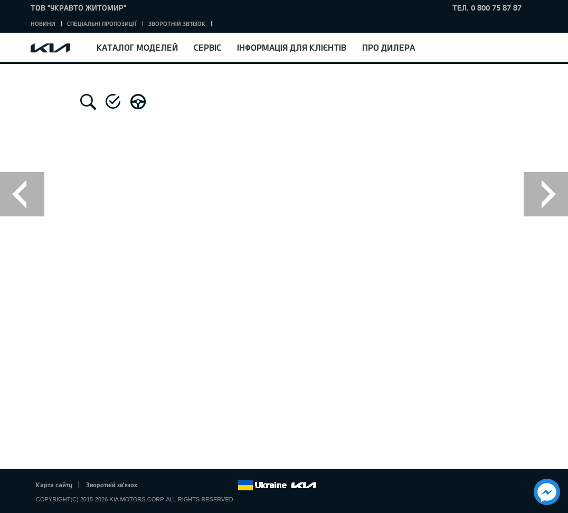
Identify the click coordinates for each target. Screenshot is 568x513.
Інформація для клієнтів (291, 47)
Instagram (215, 485)
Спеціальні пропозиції (102, 23)
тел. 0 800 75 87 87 (487, 7)
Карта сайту (54, 484)
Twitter (171, 485)
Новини (43, 23)
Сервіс (207, 47)
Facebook (156, 485)
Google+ (185, 485)
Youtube (200, 485)
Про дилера (388, 47)
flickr (229, 485)
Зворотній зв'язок (176, 23)
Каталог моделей (137, 47)
